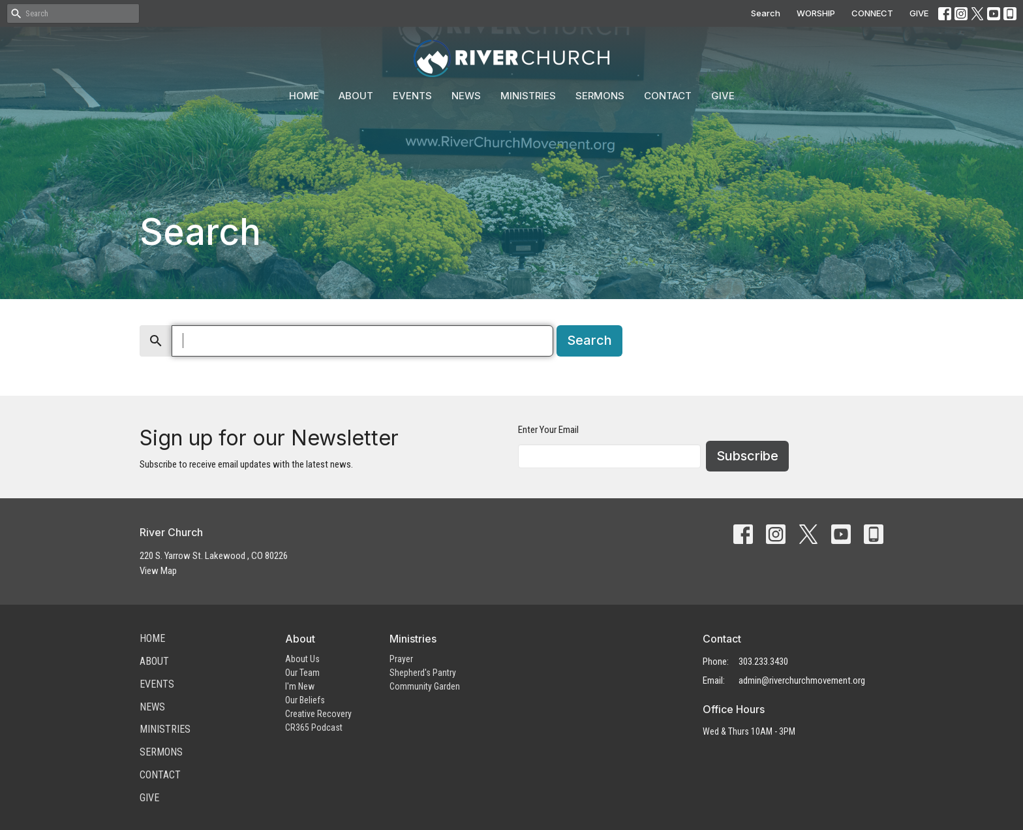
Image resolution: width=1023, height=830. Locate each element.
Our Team (302, 672)
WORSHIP (816, 13)
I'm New (299, 686)
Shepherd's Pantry (422, 672)
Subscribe (747, 456)
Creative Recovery (318, 714)
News (466, 95)
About (356, 95)
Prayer (401, 659)
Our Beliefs (305, 700)
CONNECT (872, 13)
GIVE (918, 13)
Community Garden (424, 686)
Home (304, 95)
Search (765, 13)
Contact (668, 95)
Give (723, 95)
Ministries (528, 95)
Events (412, 95)
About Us (302, 659)
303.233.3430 (763, 661)
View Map (158, 571)
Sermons (599, 95)
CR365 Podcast (314, 727)
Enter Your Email (548, 430)
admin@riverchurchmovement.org (802, 680)
